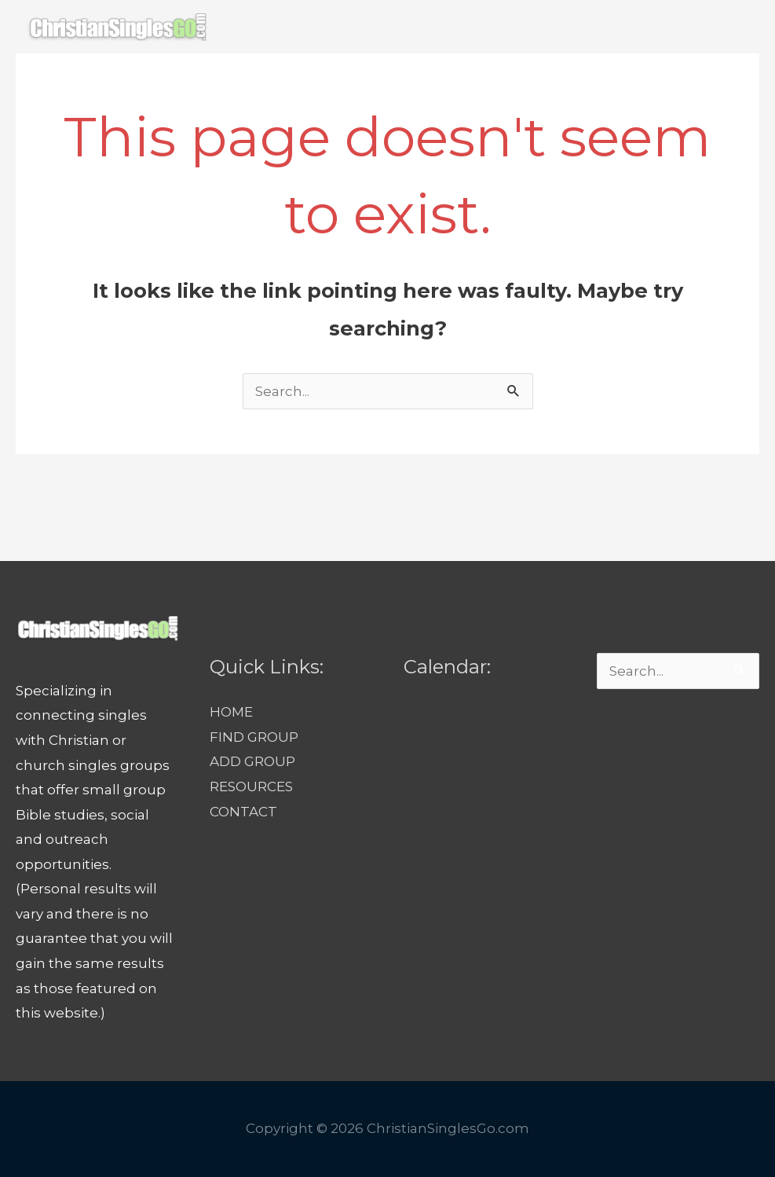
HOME (236, 81)
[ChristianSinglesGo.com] (117, 26)
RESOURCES (554, 81)
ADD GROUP (443, 81)
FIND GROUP (329, 81)
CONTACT (656, 81)
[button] (725, 81)
